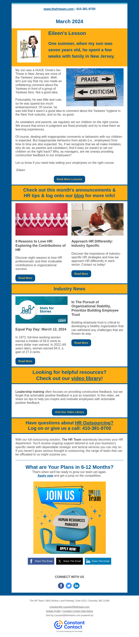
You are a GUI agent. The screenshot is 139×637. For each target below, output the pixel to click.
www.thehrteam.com (59, 9)
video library (86, 378)
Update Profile (53, 611)
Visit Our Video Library (69, 412)
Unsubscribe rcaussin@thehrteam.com (70, 607)
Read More (25, 278)
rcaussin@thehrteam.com (67, 615)
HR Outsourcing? (94, 422)
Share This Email (43, 561)
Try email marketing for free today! (69, 631)
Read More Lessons (69, 179)
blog (79, 195)
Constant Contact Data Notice (78, 611)
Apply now (45, 475)
